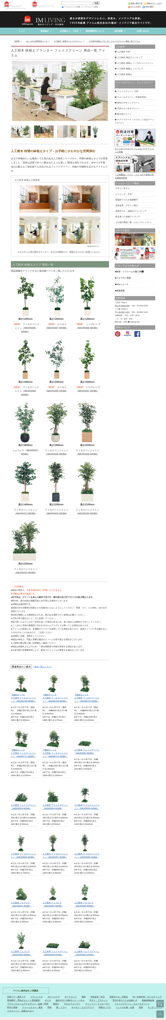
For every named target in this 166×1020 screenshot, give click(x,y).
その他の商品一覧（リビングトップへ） (133, 222)
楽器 (141, 1007)
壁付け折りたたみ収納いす (125, 1000)
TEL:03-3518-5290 (122, 306)
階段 (84, 997)
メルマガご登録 (123, 278)
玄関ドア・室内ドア (16, 997)
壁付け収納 (12, 1007)
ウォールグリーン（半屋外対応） (131, 97)
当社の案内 (149, 6)
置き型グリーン (123, 114)
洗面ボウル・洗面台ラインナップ (130, 211)
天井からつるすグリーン (127, 108)
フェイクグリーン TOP (126, 91)
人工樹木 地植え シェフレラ (129, 68)
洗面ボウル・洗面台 (118, 997)
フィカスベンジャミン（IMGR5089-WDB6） (27, 391)
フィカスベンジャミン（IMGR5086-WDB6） (27, 328)
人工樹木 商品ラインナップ (128, 57)
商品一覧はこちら (42, 667)
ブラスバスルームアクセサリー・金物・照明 (27, 1004)
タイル (48, 1000)
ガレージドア (53, 997)
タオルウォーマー (72, 1004)
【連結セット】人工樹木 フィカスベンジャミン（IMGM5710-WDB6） (87, 698)
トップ (22, 31)
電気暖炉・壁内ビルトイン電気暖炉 (23, 1000)
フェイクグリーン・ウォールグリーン (132, 1004)
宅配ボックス (105, 1007)
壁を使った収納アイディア (127, 216)
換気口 (56, 1004)
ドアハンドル (36, 997)
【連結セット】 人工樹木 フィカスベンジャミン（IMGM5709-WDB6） (55, 698)
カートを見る (136, 6)
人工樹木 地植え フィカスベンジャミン (134, 63)
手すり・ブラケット (98, 1000)
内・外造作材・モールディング (147, 997)
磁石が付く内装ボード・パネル (70, 1000)
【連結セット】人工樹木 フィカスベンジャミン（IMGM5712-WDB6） (55, 753)
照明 (49, 1007)
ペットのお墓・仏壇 (125, 1007)
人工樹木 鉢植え (123, 74)
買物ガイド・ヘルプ (154, 3)
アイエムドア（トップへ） (46, 6)
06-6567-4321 (123, 312)
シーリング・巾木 (123, 194)
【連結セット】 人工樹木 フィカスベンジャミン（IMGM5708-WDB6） (23, 698)
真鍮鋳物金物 (148, 1000)
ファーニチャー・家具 (32, 1007)
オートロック (71, 997)
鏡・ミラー (61, 1007)
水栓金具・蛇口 (97, 997)
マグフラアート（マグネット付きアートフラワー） (134, 121)
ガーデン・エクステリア (82, 1007)
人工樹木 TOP (122, 52)
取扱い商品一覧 (136, 3)
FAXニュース (122, 284)
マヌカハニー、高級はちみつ (20, 1011)
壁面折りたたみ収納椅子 (126, 200)
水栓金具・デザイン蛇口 (126, 205)
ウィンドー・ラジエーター (97, 1004)
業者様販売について (93, 31)
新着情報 (120, 290)
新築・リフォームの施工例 (130, 271)
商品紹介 (45, 31)
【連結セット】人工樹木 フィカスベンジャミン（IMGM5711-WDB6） (23, 753)
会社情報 (118, 31)
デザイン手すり (122, 188)
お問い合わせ (143, 31)
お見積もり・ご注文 (69, 31)
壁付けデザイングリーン (127, 103)
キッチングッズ (155, 1007)
